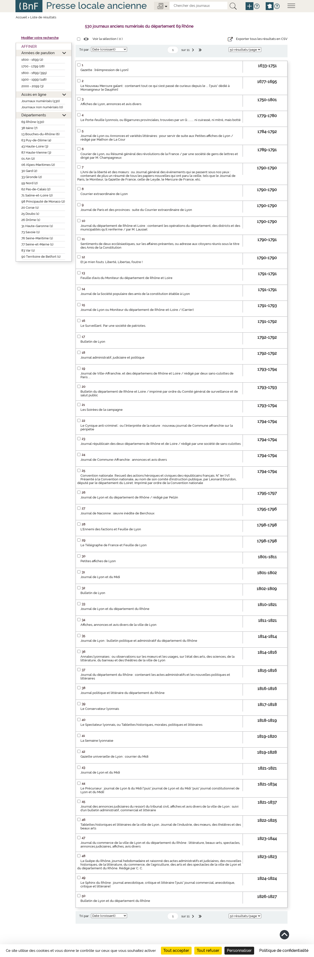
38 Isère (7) (29, 128)
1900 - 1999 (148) (34, 79)
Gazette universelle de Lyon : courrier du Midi (114, 756)
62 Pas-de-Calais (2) (36, 189)
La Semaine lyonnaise (96, 740)
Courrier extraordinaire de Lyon (104, 194)
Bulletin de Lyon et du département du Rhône (115, 901)
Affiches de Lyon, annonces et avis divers (110, 104)
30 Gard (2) (29, 171)
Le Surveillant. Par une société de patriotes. (113, 325)
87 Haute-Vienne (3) (36, 152)
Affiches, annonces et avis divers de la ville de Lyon (118, 625)
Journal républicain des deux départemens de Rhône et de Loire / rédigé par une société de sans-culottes (160, 444)
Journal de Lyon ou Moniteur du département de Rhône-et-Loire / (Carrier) (137, 310)
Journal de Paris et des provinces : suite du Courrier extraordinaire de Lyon (136, 210)
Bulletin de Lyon (92, 341)
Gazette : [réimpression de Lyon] (104, 70)
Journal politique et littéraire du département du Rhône (122, 693)
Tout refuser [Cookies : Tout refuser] (208, 950)
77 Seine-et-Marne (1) (37, 244)
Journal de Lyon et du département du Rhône (114, 609)
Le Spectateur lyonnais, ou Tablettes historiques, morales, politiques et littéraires (141, 725)
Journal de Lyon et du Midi (100, 577)
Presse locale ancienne (96, 5)
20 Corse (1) (30, 207)
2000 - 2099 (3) (32, 86)
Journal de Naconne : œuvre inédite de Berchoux (117, 513)
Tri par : (84, 49)
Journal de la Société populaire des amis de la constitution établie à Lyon (135, 294)
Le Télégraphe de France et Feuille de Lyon (113, 545)
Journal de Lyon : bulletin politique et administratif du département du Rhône (138, 640)
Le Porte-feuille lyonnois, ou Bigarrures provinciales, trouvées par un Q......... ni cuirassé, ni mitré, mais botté (160, 120)
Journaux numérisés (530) (40, 101)
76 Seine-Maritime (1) (37, 238)
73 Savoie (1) (30, 232)
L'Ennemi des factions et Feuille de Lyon (110, 529)
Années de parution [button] (38, 53)
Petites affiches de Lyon (98, 561)
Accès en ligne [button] (33, 94)
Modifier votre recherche (40, 38)
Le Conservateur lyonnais (99, 709)
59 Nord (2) (29, 183)
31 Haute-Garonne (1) (37, 226)
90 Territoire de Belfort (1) (41, 256)
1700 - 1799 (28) (33, 66)
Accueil (21, 17)
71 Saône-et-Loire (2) (37, 195)
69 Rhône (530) (32, 122)
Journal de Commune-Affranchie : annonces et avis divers (123, 459)
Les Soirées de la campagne (101, 410)
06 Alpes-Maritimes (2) (38, 165)
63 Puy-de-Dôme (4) (36, 140)
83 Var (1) (28, 250)
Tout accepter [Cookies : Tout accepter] (176, 950)
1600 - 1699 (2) (32, 59)
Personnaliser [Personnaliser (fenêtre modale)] (239, 950)
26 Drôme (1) (30, 220)
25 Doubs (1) (30, 214)
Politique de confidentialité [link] (283, 950)
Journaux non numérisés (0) (42, 107)
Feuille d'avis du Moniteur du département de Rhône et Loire (126, 278)
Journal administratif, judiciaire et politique (112, 357)
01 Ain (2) (28, 158)
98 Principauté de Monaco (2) (43, 201)
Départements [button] (33, 115)
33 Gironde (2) (31, 177)
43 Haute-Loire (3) (34, 146)
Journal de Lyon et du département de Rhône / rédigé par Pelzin (129, 497)
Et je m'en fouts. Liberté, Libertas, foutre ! (111, 262)
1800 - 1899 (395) (34, 73)
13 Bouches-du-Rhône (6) (40, 134)
